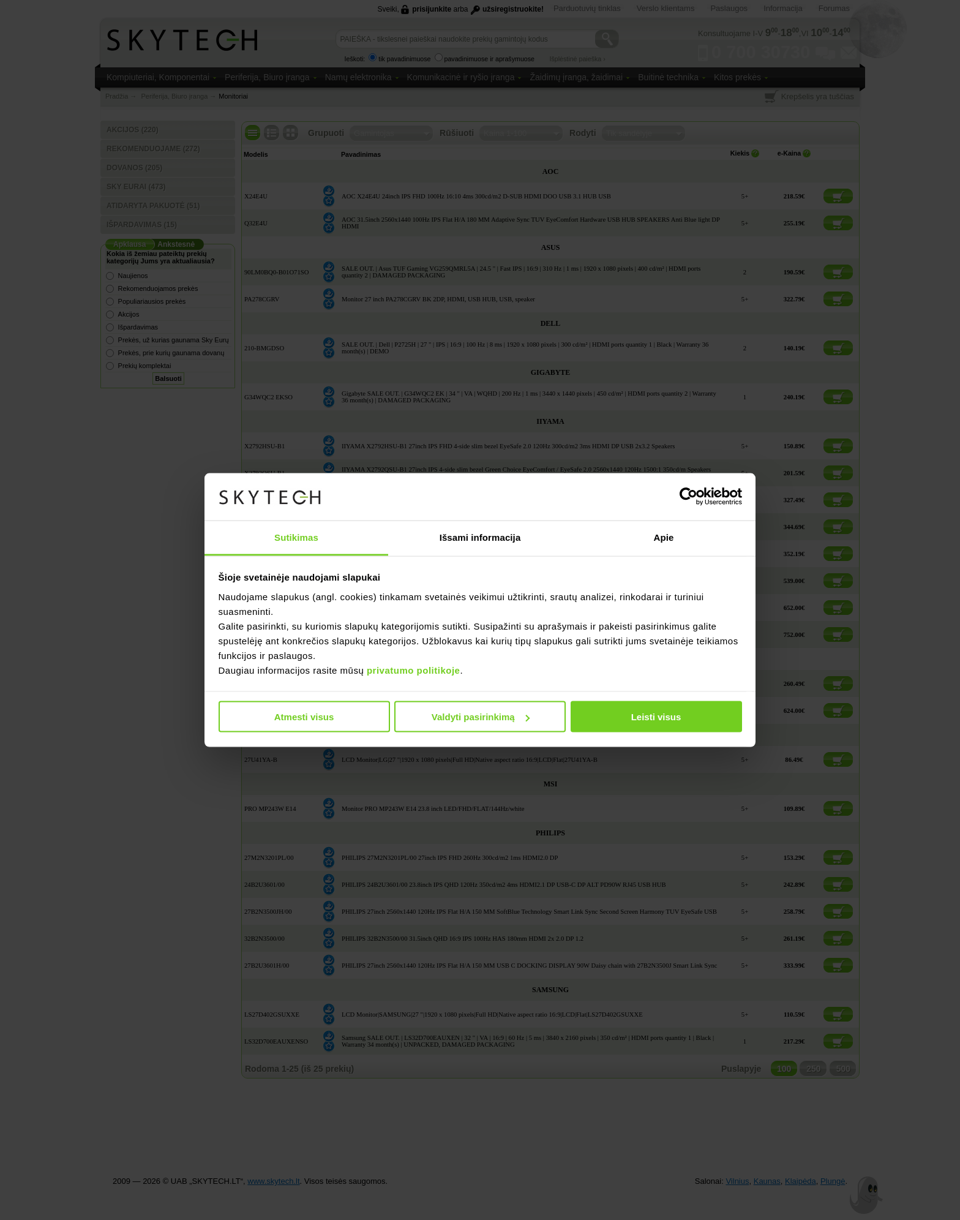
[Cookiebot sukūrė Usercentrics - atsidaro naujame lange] (688, 497)
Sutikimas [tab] (296, 537)
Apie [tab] (664, 537)
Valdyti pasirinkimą (481, 717)
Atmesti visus (304, 717)
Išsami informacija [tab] (480, 537)
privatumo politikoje (413, 670)
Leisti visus (656, 717)
